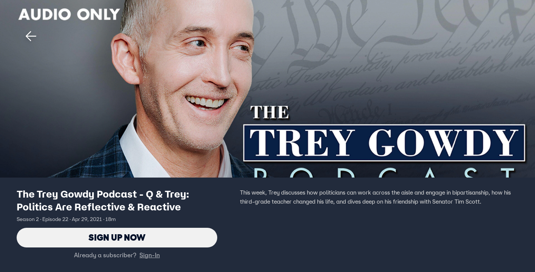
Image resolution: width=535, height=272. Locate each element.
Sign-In (149, 255)
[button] (31, 36)
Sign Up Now (116, 237)
